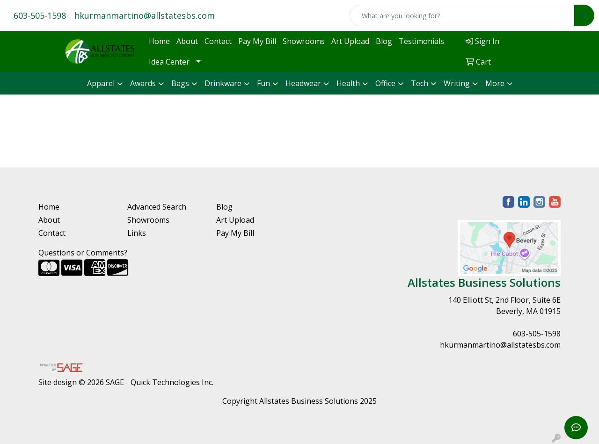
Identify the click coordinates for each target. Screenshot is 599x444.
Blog (384, 41)
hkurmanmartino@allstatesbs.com (144, 15)
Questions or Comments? (82, 252)
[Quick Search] (462, 15)
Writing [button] (457, 83)
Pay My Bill (257, 41)
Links (136, 233)
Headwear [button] (303, 83)
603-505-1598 (40, 15)
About (187, 41)
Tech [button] (419, 83)
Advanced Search (156, 207)
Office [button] (385, 83)
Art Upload (350, 41)
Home (159, 41)
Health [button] (348, 83)
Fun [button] (263, 83)
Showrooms (304, 41)
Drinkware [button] (223, 83)
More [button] (494, 83)
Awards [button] (143, 83)
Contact (218, 41)
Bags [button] (180, 83)
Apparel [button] (101, 83)
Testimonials (421, 41)
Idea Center (169, 62)
